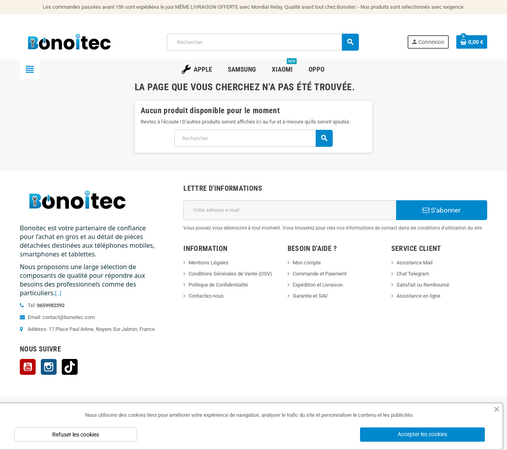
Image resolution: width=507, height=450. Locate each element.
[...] (58, 293)
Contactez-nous (206, 296)
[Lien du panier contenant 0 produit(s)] (471, 42)
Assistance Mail (414, 263)
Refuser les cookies (75, 434)
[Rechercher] (262, 42)
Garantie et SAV (310, 296)
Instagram (49, 367)
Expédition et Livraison (318, 285)
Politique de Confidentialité (218, 285)
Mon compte (307, 263)
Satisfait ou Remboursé (422, 285)
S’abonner (442, 210)
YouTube (28, 367)
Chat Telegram (412, 274)
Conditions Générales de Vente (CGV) (230, 274)
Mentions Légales (209, 263)
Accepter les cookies (422, 434)
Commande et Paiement (320, 274)
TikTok (70, 367)
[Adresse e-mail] (289, 210)
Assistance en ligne (418, 296)
